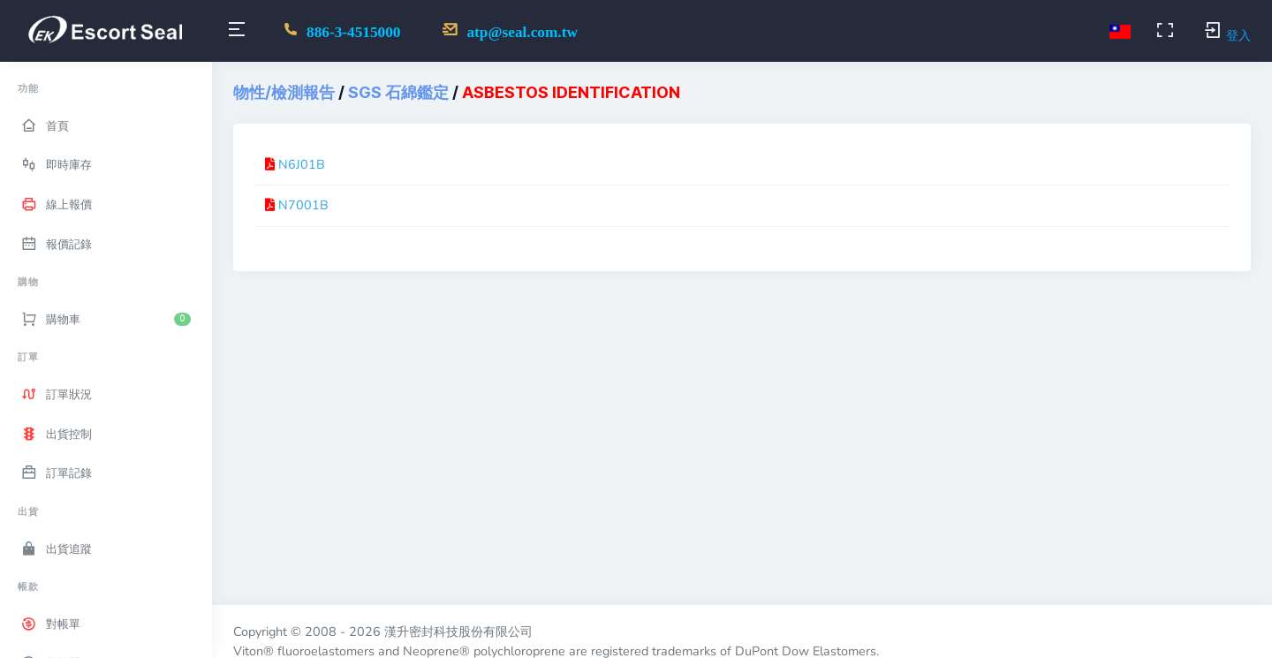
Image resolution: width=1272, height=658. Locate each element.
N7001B (303, 205)
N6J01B (301, 164)
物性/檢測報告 (284, 92)
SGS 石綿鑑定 (398, 92)
